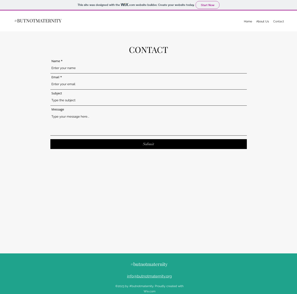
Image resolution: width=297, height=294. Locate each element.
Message (57, 109)
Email (55, 77)
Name (55, 61)
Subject (56, 93)
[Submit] (148, 144)
